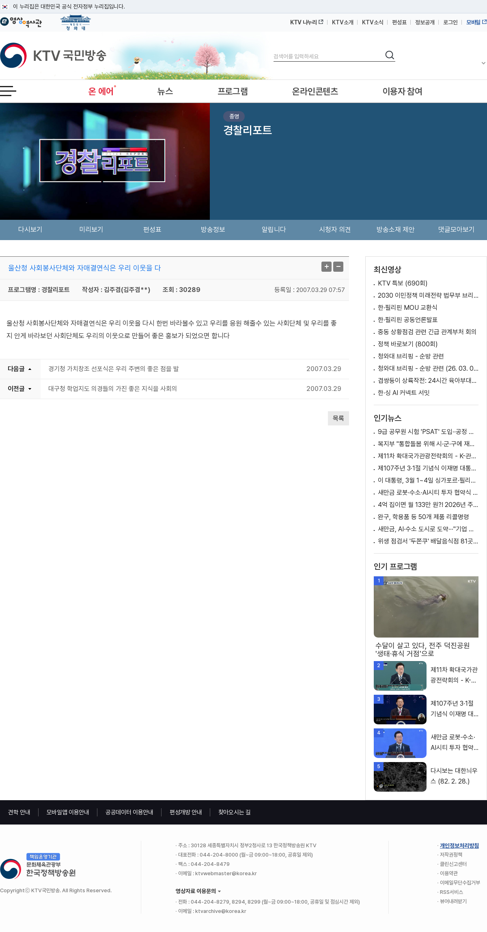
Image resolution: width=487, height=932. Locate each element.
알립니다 (274, 229)
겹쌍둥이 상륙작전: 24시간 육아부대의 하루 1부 (428, 380)
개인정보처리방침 (459, 845)
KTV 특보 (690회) (403, 283)
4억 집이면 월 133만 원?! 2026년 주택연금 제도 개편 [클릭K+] (428, 505)
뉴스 (164, 91)
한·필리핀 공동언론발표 (408, 320)
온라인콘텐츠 (315, 91)
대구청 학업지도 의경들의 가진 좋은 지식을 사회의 (112, 389)
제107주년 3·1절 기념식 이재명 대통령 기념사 (428, 468)
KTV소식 (373, 22)
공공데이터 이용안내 (129, 812)
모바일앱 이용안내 (68, 812)
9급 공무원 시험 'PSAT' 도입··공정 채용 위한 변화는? (428, 432)
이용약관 (449, 873)
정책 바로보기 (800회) (408, 344)
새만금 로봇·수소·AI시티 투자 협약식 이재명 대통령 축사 (428, 492)
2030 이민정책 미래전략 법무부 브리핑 (428, 295)
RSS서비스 (451, 892)
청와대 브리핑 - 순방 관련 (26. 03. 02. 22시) (428, 368)
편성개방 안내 (186, 812)
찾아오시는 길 (234, 812)
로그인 (450, 22)
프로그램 (233, 91)
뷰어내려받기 (453, 901)
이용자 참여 (402, 91)
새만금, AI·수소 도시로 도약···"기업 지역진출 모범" (428, 529)
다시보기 (30, 229)
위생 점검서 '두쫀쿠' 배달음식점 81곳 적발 (428, 541)
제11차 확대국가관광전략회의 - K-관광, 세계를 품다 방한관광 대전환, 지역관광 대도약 (428, 456)
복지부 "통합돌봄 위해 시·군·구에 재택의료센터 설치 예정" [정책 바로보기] (428, 444)
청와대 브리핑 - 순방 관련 (411, 356)
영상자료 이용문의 (196, 891)
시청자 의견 (335, 229)
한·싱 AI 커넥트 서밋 (404, 393)
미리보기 (91, 229)
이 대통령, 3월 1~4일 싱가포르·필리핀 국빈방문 (428, 480)
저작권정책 (451, 855)
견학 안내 (19, 812)
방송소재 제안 (396, 229)
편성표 (399, 22)
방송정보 (213, 229)
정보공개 (425, 22)
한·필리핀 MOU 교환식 (407, 307)
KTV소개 (342, 22)
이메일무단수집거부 (460, 883)
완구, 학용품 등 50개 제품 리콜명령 (423, 517)
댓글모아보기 (456, 229)
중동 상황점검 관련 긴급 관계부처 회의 (427, 332)
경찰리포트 (247, 130)
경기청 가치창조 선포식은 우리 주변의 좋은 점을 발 (113, 369)
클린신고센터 (453, 864)
